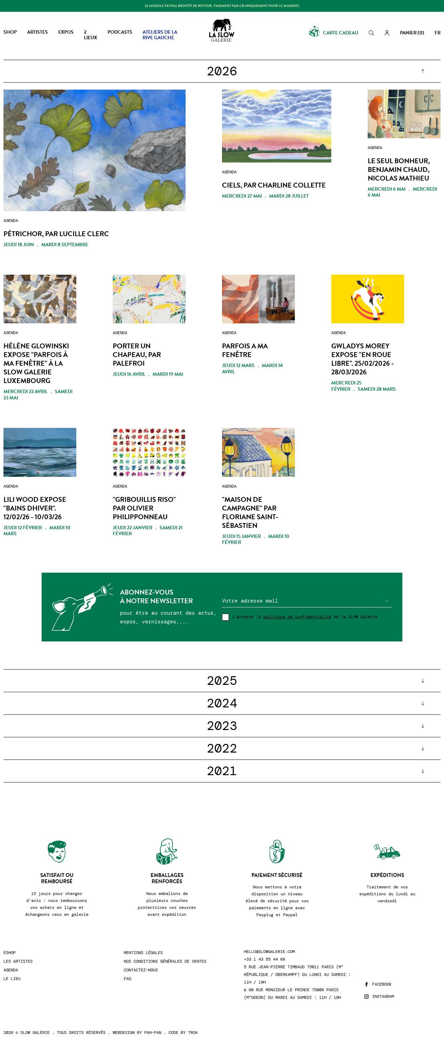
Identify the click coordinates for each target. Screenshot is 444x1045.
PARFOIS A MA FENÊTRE (245, 350)
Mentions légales (143, 952)
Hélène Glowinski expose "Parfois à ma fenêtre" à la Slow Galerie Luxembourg (36, 363)
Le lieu (11, 978)
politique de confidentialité (297, 617)
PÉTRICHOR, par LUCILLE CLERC (56, 234)
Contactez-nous (141, 970)
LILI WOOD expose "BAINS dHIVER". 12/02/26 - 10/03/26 (34, 508)
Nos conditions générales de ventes (165, 961)
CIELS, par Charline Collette (274, 185)
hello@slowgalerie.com (269, 951)
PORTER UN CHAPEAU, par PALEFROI (137, 355)
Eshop (9, 952)
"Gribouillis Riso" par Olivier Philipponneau (144, 508)
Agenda (10, 970)
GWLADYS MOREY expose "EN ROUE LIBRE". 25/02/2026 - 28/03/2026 (362, 359)
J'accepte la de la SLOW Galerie (304, 617)
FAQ (127, 978)
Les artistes (18, 961)
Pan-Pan (152, 1032)
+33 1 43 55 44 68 (264, 959)
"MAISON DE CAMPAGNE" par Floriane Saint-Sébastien (250, 512)
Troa (193, 1032)
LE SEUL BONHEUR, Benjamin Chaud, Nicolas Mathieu (399, 170)
